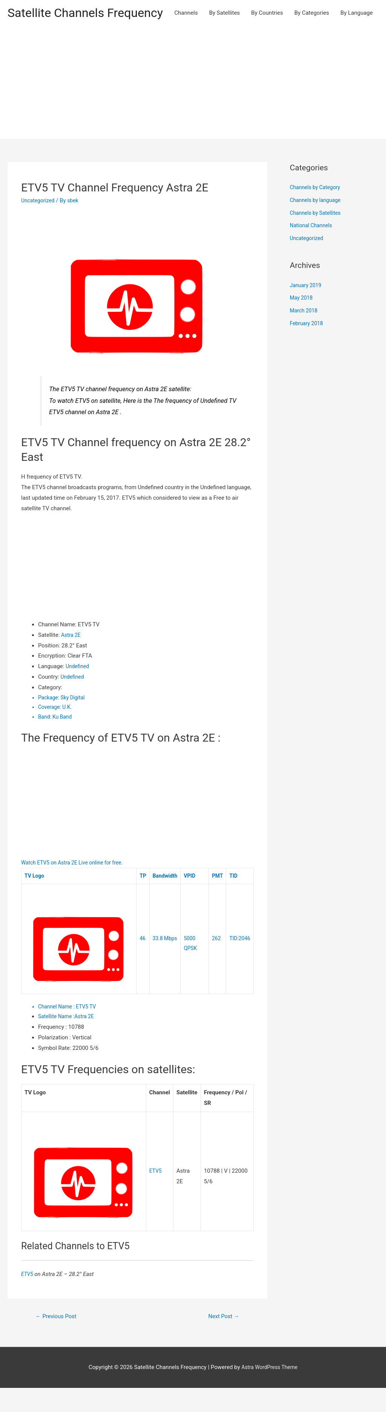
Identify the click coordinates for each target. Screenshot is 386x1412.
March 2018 (305, 334)
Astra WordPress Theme (269, 1391)
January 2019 (307, 309)
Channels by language (317, 223)
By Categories (311, 38)
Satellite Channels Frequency (92, 13)
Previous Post (58, 1339)
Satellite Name (58, 1039)
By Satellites (224, 38)
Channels (186, 38)
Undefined (78, 690)
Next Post (222, 1339)
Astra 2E (71, 658)
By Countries (267, 38)
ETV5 (156, 1194)
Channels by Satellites (317, 236)
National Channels (313, 249)
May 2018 (302, 321)
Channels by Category (317, 211)
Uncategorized (39, 224)
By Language (356, 38)
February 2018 (308, 347)
